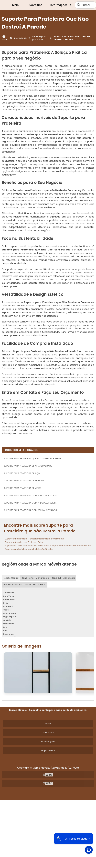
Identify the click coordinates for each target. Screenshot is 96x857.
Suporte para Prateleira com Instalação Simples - (30, 549)
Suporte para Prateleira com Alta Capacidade (30, 495)
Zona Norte (28, 577)
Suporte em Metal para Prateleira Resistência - (28, 545)
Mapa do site (48, 750)
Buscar (86, 5)
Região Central (11, 577)
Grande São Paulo (12, 584)
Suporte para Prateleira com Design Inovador (30, 510)
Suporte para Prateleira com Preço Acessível (30, 502)
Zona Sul (56, 577)
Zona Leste (69, 577)
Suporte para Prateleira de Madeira (24, 480)
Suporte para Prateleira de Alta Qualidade (28, 465)
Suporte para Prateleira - (17, 538)
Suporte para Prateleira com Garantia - (71, 545)
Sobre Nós (35, 5)
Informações (61, 5)
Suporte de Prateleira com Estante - (47, 538)
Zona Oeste (42, 577)
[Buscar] (79, 5)
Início (15, 5)
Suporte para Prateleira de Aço (22, 473)
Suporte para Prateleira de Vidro (23, 488)
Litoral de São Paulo (35, 584)
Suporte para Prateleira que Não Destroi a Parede (32, 458)
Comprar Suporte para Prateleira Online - (25, 542)
